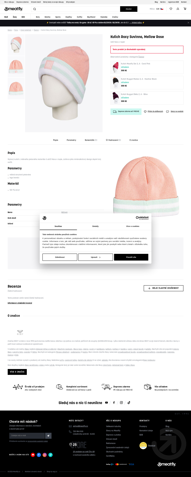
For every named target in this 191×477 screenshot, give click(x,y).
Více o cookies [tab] (132, 226)
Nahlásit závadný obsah (33, 472)
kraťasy (115, 349)
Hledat (129, 9)
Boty (38, 17)
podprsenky (76, 352)
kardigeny (101, 349)
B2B (141, 435)
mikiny (85, 349)
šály (16, 355)
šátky (34, 352)
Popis (55, 140)
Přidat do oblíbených (153, 111)
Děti (23, 17)
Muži (6, 17)
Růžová (64, 212)
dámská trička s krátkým (46, 349)
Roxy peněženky (31, 365)
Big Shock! (91, 17)
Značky (115, 17)
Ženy (15, 17)
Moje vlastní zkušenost (163, 288)
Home (10, 30)
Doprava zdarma (23, 2)
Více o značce (17, 372)
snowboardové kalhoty (146, 352)
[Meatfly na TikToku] (128, 403)
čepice (10, 355)
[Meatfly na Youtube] (106, 403)
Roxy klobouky (149, 360)
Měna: (152, 9)
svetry (92, 349)
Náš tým (169, 431)
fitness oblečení (62, 352)
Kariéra (163, 2)
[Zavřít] (188, 23)
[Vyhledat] (75, 9)
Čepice (36, 30)
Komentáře (91, 140)
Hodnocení (113, 140)
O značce (134, 140)
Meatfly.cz (16, 472)
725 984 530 (78, 432)
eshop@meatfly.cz (80, 426)
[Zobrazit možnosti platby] (120, 464)
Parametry (71, 140)
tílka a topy (77, 349)
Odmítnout (60, 257)
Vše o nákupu (9, 2)
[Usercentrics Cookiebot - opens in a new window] (138, 218)
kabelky (105, 360)
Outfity (79, 17)
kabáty (148, 349)
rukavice (170, 352)
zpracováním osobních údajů (38, 441)
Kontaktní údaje (146, 431)
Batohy (47, 17)
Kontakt (184, 2)
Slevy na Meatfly (113, 431)
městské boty (118, 365)
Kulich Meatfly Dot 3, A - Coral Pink (135, 64)
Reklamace (110, 443)
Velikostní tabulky (113, 427)
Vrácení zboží (36, 2)
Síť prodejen (70, 2)
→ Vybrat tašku (136, 23)
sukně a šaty (17, 352)
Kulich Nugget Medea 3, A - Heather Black (139, 79)
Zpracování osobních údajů (117, 448)
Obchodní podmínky (114, 452)
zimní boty (107, 365)
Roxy (27, 349)
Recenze (147, 445)
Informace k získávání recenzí (20, 303)
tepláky (124, 349)
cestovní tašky (71, 360)
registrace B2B (173, 2)
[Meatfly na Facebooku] (113, 403)
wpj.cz (55, 472)
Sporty (58, 17)
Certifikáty (110, 456)
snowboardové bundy (127, 352)
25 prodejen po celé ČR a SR (84, 452)
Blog (156, 2)
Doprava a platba (113, 435)
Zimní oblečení (25, 30)
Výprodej (103, 17)
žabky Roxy (130, 365)
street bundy (138, 349)
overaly (27, 352)
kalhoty (108, 349)
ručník (52, 365)
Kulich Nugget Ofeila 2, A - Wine (134, 94)
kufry (62, 360)
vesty (130, 349)
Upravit (95, 257)
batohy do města (85, 360)
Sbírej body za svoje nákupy (53, 2)
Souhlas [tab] (58, 226)
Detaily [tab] (95, 226)
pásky (42, 365)
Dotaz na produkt (174, 112)
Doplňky (69, 17)
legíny (85, 352)
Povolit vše (131, 257)
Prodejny (143, 427)
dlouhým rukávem (65, 349)
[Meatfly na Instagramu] (121, 403)
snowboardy (161, 352)
